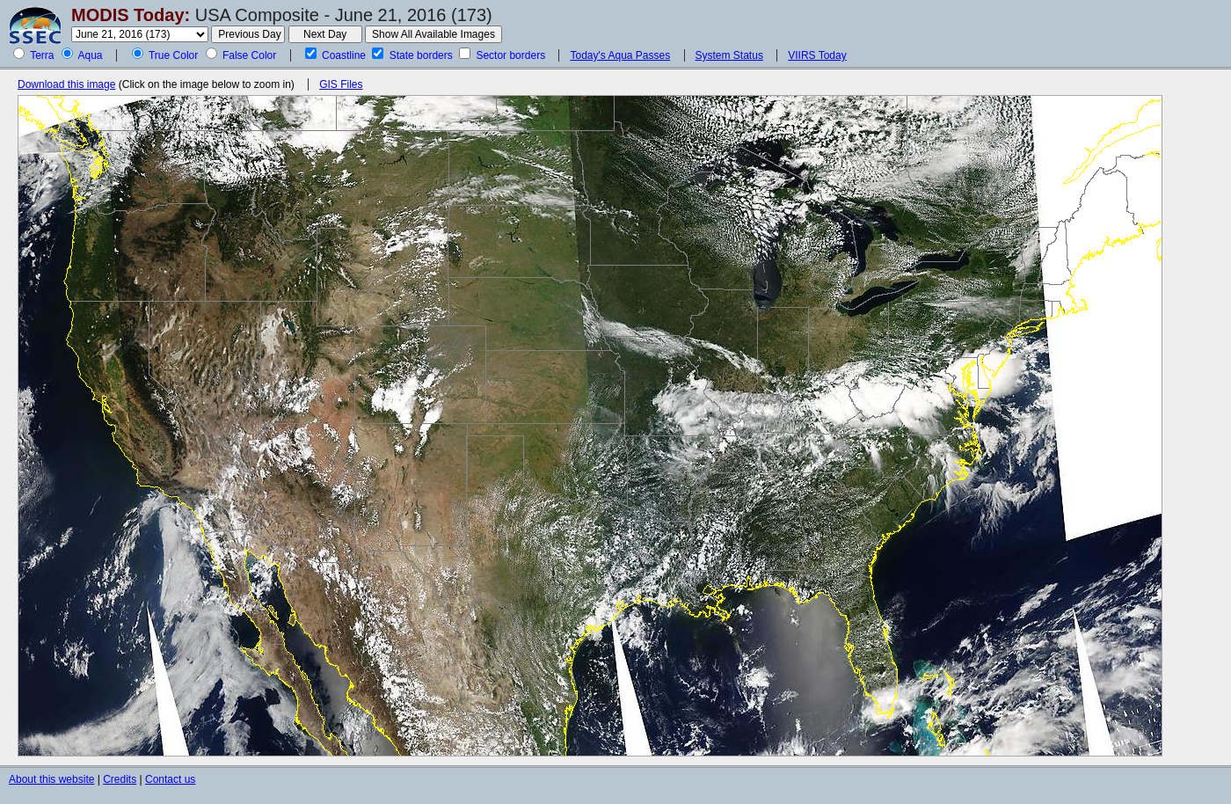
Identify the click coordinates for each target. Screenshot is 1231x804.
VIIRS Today (817, 55)
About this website (51, 779)
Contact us (170, 779)
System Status (729, 55)
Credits (119, 779)
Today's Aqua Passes (620, 55)
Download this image (66, 84)
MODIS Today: (130, 15)
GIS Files (340, 84)
